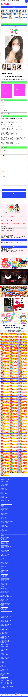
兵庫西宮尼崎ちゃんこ (5, 642)
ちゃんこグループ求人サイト (6, 683)
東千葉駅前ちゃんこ (5, 509)
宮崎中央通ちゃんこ (5, 673)
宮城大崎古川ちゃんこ (5, 485)
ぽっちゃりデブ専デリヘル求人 (7, 686)
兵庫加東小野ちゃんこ (5, 640)
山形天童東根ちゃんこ (5, 484)
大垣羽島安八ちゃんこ (5, 591)
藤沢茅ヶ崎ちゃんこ (5, 537)
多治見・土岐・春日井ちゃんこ (7, 596)
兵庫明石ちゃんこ (4, 629)
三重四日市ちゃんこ (5, 595)
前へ (14, 193)
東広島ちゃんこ (4, 670)
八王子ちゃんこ (4, 561)
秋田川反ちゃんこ (4, 486)
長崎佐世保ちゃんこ (5, 649)
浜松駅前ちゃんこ (4, 600)
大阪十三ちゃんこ (4, 633)
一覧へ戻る (14, 190)
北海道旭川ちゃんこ (5, 491)
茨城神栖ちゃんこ (4, 545)
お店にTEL (14, 7)
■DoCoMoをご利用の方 (5, 231)
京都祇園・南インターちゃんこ (7, 616)
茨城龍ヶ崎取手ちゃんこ (5, 539)
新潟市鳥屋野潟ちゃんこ (5, 579)
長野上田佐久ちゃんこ (5, 582)
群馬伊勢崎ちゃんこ (5, 535)
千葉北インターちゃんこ (5, 554)
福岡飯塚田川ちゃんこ (5, 663)
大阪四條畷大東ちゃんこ (5, 641)
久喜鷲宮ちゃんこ (4, 543)
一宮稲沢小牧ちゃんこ (5, 592)
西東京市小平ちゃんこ (5, 555)
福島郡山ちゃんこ (4, 497)
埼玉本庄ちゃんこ (4, 522)
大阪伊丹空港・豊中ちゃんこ (6, 620)
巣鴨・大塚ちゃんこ (5, 564)
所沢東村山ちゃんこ (5, 541)
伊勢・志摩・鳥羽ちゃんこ (6, 608)
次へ (14, 196)
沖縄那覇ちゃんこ (4, 659)
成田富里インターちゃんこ (6, 512)
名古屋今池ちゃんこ (5, 588)
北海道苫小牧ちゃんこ (5, 500)
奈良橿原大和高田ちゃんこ (6, 619)
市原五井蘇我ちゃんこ (5, 553)
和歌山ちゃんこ (4, 617)
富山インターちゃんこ (5, 572)
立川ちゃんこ (3, 506)
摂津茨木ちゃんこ (4, 637)
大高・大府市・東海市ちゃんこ (7, 601)
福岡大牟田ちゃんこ (5, 675)
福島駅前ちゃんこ (4, 498)
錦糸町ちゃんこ (4, 525)
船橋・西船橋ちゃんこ (5, 562)
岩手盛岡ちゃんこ (4, 496)
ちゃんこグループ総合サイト (6, 682)
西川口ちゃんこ (4, 505)
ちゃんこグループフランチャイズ (7, 685)
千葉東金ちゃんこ (4, 526)
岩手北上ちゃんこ (4, 492)
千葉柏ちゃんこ (4, 551)
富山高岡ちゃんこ (4, 570)
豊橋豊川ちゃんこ (4, 599)
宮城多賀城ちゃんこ (5, 494)
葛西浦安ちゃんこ (4, 547)
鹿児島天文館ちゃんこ (5, 648)
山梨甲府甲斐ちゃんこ (5, 576)
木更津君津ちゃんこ (5, 524)
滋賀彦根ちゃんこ (4, 615)
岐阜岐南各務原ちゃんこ (5, 603)
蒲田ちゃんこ (3, 559)
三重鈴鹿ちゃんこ (4, 607)
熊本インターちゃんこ (5, 650)
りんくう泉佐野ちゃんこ (5, 632)
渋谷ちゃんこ (3, 558)
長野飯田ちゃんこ (4, 575)
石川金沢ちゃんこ (4, 571)
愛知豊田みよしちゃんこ (5, 604)
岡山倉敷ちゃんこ (4, 669)
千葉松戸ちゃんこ (4, 531)
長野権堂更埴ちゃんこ (5, 578)
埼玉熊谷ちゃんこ (4, 516)
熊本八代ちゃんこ (4, 671)
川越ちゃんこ (3, 510)
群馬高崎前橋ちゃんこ (5, 513)
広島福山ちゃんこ (4, 654)
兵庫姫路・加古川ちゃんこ (6, 624)
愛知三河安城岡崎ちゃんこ (6, 589)
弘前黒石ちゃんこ (4, 488)
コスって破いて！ (4, 688)
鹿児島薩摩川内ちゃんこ (5, 655)
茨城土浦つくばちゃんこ (5, 529)
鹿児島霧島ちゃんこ (5, 652)
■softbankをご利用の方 (5, 234)
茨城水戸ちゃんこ (4, 508)
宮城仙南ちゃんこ (4, 481)
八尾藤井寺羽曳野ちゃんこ (6, 625)
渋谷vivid (3, 687)
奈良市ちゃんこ (4, 626)
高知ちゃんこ (3, 667)
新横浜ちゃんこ (4, 549)
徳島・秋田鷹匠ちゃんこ (5, 657)
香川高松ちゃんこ (4, 653)
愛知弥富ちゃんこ (4, 593)
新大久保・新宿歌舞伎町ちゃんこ (7, 521)
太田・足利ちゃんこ (5, 542)
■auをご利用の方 (4, 233)
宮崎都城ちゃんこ (4, 658)
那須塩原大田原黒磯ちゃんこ (6, 546)
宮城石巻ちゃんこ (4, 483)
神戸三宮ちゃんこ (4, 628)
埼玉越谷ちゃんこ (4, 538)
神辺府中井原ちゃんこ (5, 678)
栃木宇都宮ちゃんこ (5, 514)
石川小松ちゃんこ (4, 568)
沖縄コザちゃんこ (4, 677)
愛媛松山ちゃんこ (4, 646)
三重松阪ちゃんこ (4, 605)
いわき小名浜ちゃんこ (5, 489)
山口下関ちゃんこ (4, 665)
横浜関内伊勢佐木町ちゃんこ (6, 504)
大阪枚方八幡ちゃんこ (5, 636)
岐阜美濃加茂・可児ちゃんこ (6, 611)
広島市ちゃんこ (4, 662)
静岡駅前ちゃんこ (4, 597)
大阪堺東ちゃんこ (4, 630)
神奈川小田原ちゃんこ (5, 530)
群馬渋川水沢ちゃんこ (5, 527)
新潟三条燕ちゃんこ (5, 583)
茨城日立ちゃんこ (4, 563)
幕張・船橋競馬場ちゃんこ (6, 550)
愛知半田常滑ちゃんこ (5, 609)
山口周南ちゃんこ (4, 661)
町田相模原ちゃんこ (5, 518)
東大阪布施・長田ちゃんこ (6, 622)
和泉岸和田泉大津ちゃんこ (6, 621)
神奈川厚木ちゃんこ (5, 520)
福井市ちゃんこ (4, 584)
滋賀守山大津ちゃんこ (5, 638)
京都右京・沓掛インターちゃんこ (7, 634)
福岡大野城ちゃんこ (5, 666)
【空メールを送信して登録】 (14, 239)
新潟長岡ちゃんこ (4, 574)
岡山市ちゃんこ (4, 674)
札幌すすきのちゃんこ (5, 493)
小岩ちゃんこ (3, 557)
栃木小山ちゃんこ (4, 517)
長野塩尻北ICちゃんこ (5, 580)
